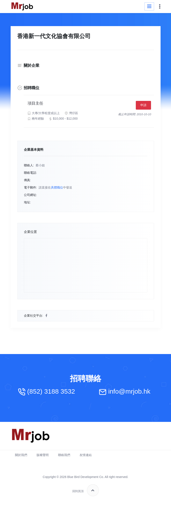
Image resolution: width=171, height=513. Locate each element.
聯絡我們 (64, 456)
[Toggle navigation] (149, 6)
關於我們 (21, 456)
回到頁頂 (85, 492)
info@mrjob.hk (129, 393)
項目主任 (37, 104)
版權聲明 (43, 456)
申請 (142, 106)
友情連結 (86, 456)
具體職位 (57, 189)
